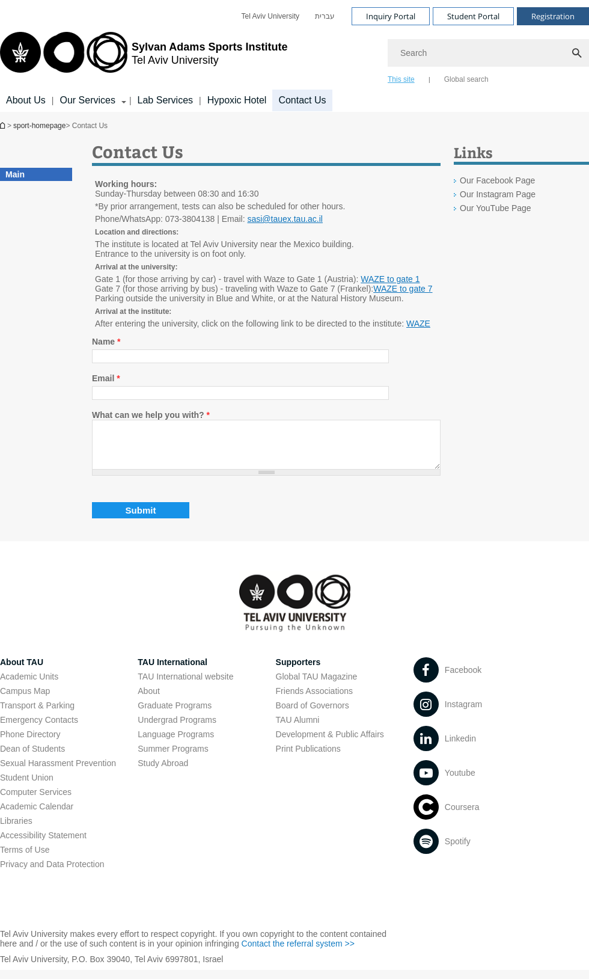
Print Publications (308, 758)
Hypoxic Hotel (237, 100)
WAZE (418, 323)
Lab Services (166, 100)
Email (106, 378)
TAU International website (185, 685)
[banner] (294, 56)
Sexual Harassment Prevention (58, 772)
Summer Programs (173, 758)
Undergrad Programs (177, 729)
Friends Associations (314, 700)
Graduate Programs (175, 714)
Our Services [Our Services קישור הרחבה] (87, 100)
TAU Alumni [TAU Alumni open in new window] (298, 729)
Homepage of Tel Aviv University (3, 125)
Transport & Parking (37, 714)
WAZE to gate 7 (402, 288)
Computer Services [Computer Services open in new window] (36, 801)
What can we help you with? (151, 415)
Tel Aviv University (270, 16)
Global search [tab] (466, 79)
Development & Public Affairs (330, 743)
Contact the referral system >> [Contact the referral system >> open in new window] (298, 952)
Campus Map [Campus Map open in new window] (25, 700)
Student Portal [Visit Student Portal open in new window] (473, 16)
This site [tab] (401, 79)
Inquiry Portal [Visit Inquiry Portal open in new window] (390, 16)
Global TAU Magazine (317, 685)
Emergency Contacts (39, 729)
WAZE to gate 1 (390, 279)
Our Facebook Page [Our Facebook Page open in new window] (497, 180)
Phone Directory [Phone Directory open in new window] (30, 743)
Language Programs (176, 743)
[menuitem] (270, 16)
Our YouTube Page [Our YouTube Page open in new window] (495, 208)
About (149, 700)
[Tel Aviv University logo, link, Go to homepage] (143, 57)
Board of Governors (312, 714)
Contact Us (302, 100)
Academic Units (29, 685)
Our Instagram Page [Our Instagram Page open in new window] (498, 194)
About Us (26, 100)
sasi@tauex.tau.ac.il (285, 219)
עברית (325, 16)
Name (106, 341)
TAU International (172, 671)
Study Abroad (163, 772)
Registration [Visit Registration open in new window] (553, 16)
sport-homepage (39, 125)
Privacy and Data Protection (52, 873)
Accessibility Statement (43, 844)
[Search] (488, 53)
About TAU (21, 671)
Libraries (16, 830)
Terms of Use (24, 859)
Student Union (26, 786)
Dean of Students (32, 758)
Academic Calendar (36, 815)
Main (15, 174)
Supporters (298, 671)
